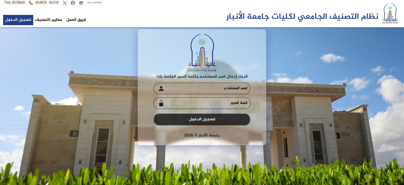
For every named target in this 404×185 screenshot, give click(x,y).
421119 (53, 2)
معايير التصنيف (48, 19)
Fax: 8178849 (15, 2)
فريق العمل (76, 19)
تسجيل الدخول (18, 19)
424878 (41, 2)
